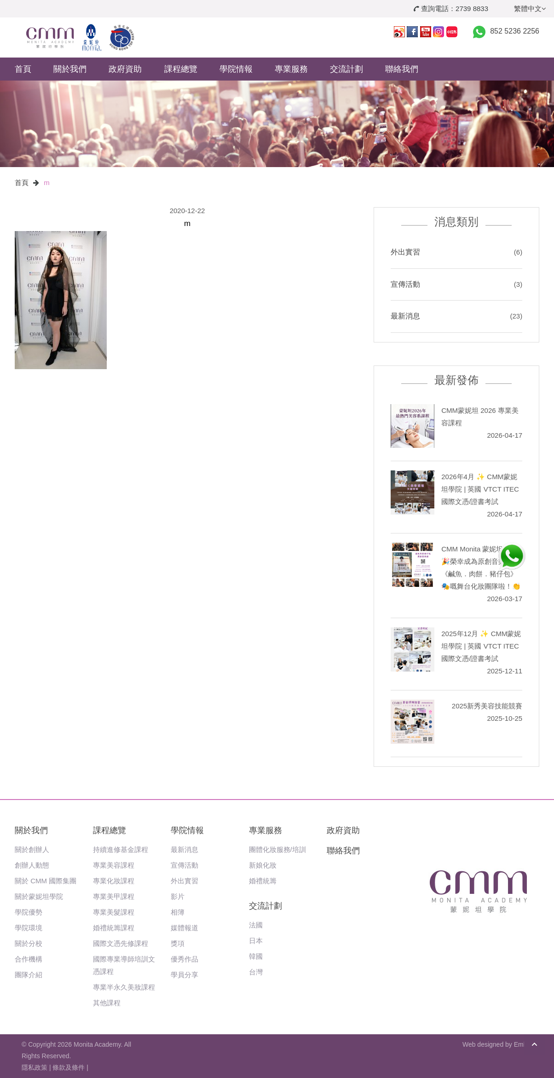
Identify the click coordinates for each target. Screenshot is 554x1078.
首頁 (23, 69)
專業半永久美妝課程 (124, 987)
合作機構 (28, 959)
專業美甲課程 (113, 896)
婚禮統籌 (263, 881)
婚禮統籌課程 (113, 928)
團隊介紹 (28, 975)
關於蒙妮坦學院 (39, 896)
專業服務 (291, 69)
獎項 (178, 943)
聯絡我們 (401, 69)
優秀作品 (184, 959)
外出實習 (405, 252)
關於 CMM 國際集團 (45, 881)
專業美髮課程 (113, 912)
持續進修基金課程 (120, 849)
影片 (178, 896)
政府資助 (125, 69)
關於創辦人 (32, 849)
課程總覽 (180, 69)
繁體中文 (530, 8)
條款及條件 (68, 1067)
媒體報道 (184, 928)
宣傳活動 (405, 284)
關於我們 (70, 69)
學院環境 (28, 928)
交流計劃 (346, 69)
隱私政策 (34, 1067)
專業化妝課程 (113, 881)
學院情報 (236, 69)
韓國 (256, 956)
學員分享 (184, 975)
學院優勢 (28, 912)
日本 (256, 941)
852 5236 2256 (514, 31)
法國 (256, 925)
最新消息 (405, 316)
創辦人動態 (32, 865)
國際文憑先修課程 (120, 943)
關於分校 (28, 943)
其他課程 (107, 1003)
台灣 (256, 972)
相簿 (178, 912)
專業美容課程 (113, 865)
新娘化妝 (263, 865)
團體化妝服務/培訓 (277, 849)
